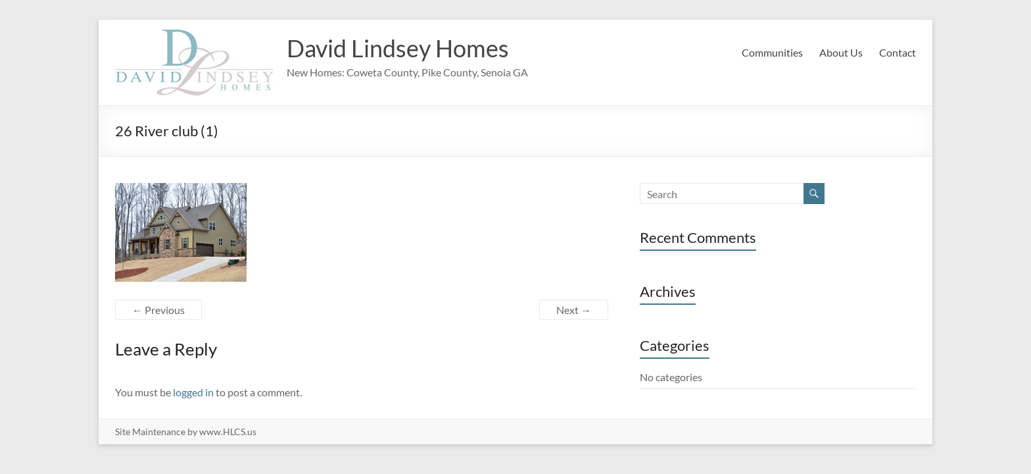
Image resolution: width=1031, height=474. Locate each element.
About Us (841, 52)
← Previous (158, 309)
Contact (897, 52)
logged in (193, 392)
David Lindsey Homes (398, 48)
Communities (772, 52)
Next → (573, 309)
